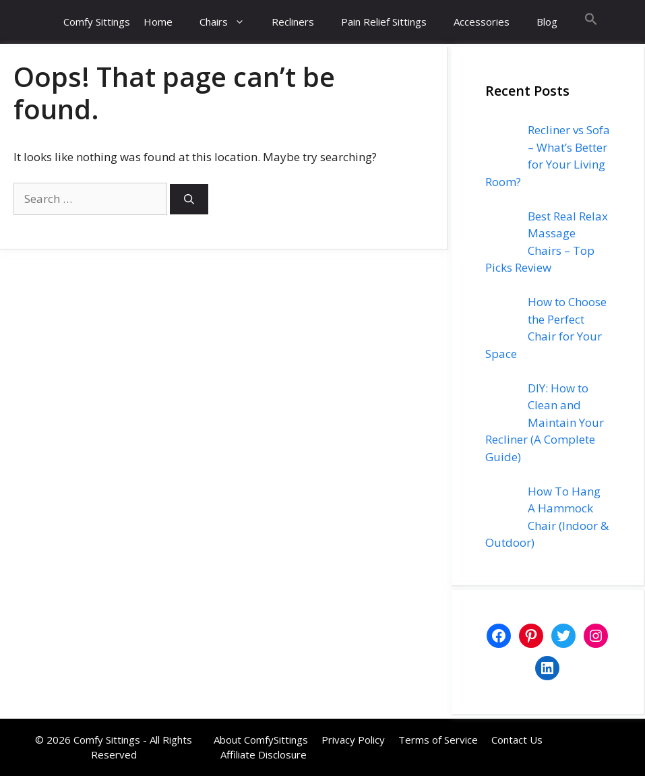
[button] (591, 22)
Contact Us (517, 739)
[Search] (189, 199)
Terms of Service (438, 739)
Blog (546, 21)
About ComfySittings (261, 739)
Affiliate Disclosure (263, 754)
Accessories (482, 21)
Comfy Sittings (96, 21)
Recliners (293, 21)
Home (158, 21)
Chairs (228, 22)
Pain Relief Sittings (384, 21)
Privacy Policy (353, 739)
